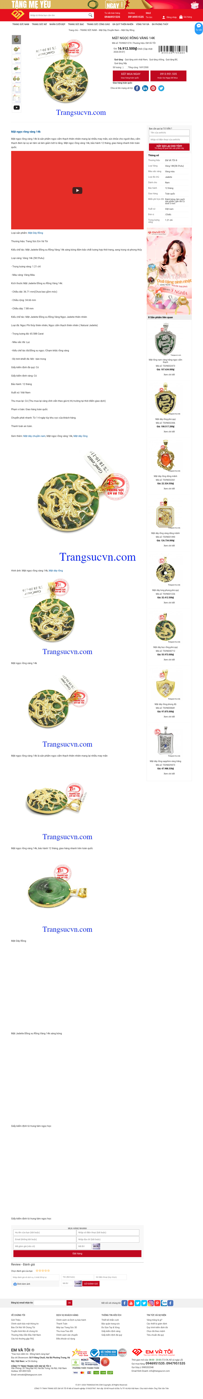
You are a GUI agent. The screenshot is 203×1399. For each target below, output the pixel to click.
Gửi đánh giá (91, 1284)
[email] (50, 1303)
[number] (125, 67)
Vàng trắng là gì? (154, 1320)
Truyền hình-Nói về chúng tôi (24, 1331)
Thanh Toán (61, 1323)
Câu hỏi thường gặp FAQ (22, 1338)
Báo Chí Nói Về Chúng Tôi (23, 1327)
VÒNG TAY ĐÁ (142, 24)
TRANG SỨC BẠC (76, 24)
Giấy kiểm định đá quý (112, 1335)
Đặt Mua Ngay (131, 76)
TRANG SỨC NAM (20, 24)
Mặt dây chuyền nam (34, 436)
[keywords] (56, 15)
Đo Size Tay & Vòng (111, 1327)
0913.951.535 (168, 76)
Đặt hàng (77, 1253)
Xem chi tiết (169, 374)
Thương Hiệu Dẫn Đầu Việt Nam (26, 1335)
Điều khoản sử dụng (65, 1338)
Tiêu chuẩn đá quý (155, 1335)
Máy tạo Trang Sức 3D (66, 1327)
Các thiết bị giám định (157, 1323)
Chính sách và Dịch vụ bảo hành (71, 1320)
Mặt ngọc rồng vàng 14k (26, 131)
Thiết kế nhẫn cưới (110, 1320)
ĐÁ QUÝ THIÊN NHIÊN (123, 24)
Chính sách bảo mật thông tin (25, 1323)
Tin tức (149, 17)
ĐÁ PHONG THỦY (160, 24)
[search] (91, 15)
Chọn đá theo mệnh (156, 1331)
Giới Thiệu (15, 1320)
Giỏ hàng (185, 17)
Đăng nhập (169, 17)
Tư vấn (199, 30)
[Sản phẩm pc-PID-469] (169, 271)
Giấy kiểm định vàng (111, 1331)
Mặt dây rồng (80, 436)
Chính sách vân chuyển (67, 1335)
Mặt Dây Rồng (35, 232)
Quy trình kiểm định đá (157, 1327)
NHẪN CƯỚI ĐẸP (57, 24)
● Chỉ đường (31, 1361)
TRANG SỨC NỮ (39, 24)
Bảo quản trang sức (111, 1323)
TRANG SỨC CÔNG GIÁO (98, 24)
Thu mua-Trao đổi (64, 1331)
